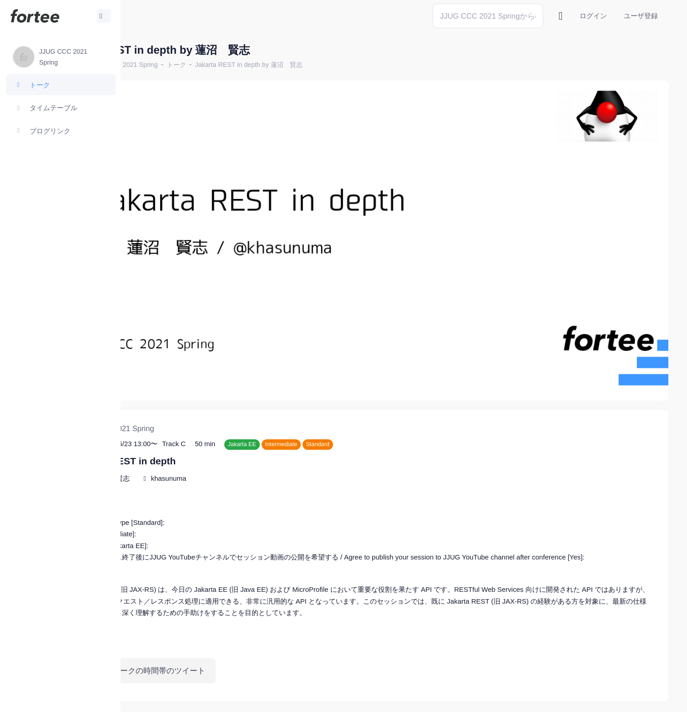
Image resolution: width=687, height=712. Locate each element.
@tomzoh (298, 698)
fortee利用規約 (562, 698)
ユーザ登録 (641, 16)
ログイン (593, 16)
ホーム (150, 64)
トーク (256, 64)
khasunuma (249, 436)
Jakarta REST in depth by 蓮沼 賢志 (329, 64)
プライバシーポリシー (632, 698)
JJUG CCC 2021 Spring (203, 64)
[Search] (488, 16)
